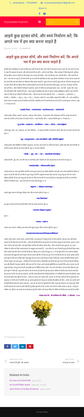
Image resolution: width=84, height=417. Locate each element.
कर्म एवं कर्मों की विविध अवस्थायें (20, 385)
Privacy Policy (42, 412)
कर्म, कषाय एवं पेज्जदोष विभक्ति (20, 380)
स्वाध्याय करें (26, 48)
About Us (43, 8)
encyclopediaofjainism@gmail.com (59, 2)
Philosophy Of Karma (15, 337)
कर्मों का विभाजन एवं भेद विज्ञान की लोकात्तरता (24, 389)
